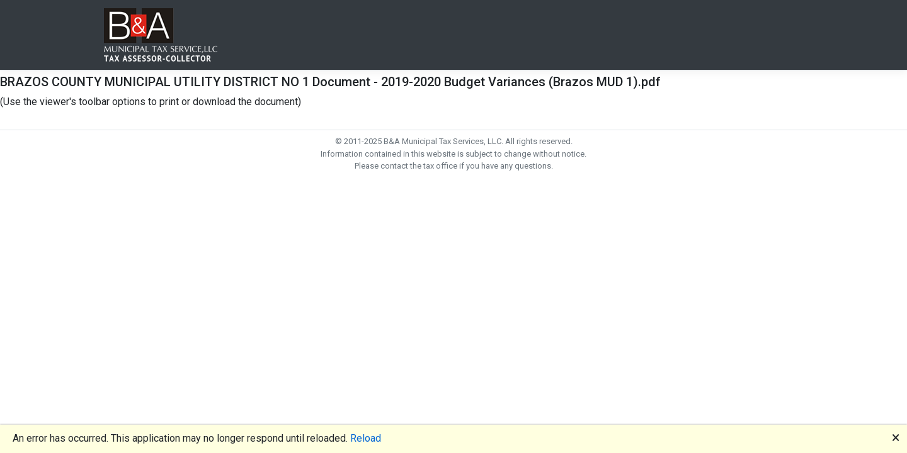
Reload (365, 438)
